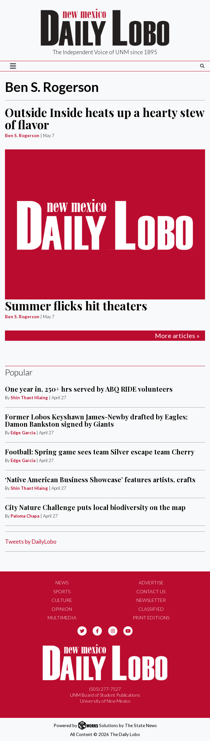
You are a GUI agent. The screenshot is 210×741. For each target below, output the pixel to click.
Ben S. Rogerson (22, 135)
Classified (151, 609)
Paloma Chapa (25, 516)
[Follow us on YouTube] (128, 630)
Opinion (62, 609)
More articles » (177, 335)
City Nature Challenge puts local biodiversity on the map (95, 507)
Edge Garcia (23, 432)
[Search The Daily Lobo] (202, 66)
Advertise (151, 582)
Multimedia (62, 617)
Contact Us (150, 591)
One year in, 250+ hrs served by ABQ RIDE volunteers (89, 388)
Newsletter (151, 600)
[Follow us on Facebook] (97, 630)
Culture (62, 600)
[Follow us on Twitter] (82, 630)
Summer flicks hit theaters (76, 305)
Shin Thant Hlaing (30, 397)
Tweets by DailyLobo (30, 541)
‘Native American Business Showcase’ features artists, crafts (100, 479)
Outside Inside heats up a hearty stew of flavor (104, 118)
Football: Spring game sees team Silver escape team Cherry (99, 451)
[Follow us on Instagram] (113, 630)
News (61, 582)
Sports (61, 591)
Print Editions (151, 617)
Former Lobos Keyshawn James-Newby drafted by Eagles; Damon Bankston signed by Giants (96, 420)
